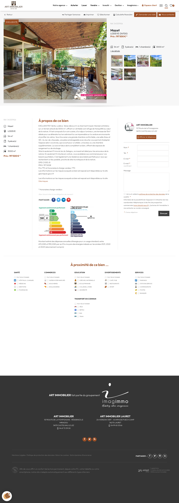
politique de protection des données (152, 194)
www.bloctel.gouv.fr (141, 205)
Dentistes (22, 287)
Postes (142, 290)
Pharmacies (23, 290)
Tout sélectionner (22, 277)
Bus (81, 313)
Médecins (22, 283)
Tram (81, 316)
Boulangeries (54, 287)
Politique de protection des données (41, 455)
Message (127, 170)
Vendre (94, 5)
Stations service (146, 283)
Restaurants (114, 283)
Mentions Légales (19, 455)
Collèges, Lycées (86, 287)
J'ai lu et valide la (132, 194)
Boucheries (53, 283)
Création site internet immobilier (160, 470)
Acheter (74, 5)
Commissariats (145, 287)
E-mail (127, 159)
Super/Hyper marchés (57, 280)
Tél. (126, 153)
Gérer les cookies (62, 455)
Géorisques (43, 181)
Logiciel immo (155, 468)
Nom (126, 147)
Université (83, 290)
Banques (143, 293)
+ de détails (115, 51)
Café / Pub (113, 280)
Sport (112, 287)
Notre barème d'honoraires (81, 455)
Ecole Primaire (85, 283)
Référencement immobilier (159, 472)
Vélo (81, 307)
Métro (82, 310)
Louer (84, 5)
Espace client (149, 5)
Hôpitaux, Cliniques (26, 280)
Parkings (143, 280)
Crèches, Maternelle (87, 280)
